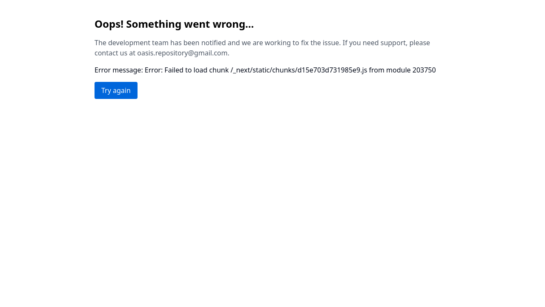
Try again (116, 90)
